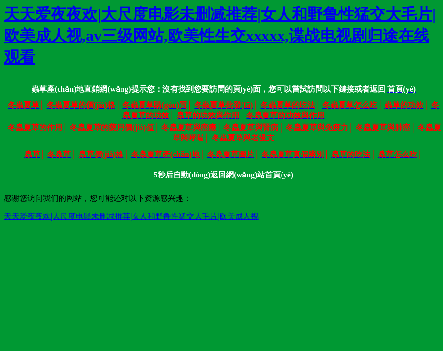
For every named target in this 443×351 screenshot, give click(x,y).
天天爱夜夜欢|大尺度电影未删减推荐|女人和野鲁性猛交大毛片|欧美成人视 (131, 216)
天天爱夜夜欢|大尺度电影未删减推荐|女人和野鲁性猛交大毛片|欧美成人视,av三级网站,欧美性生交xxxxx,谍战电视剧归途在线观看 (220, 35)
